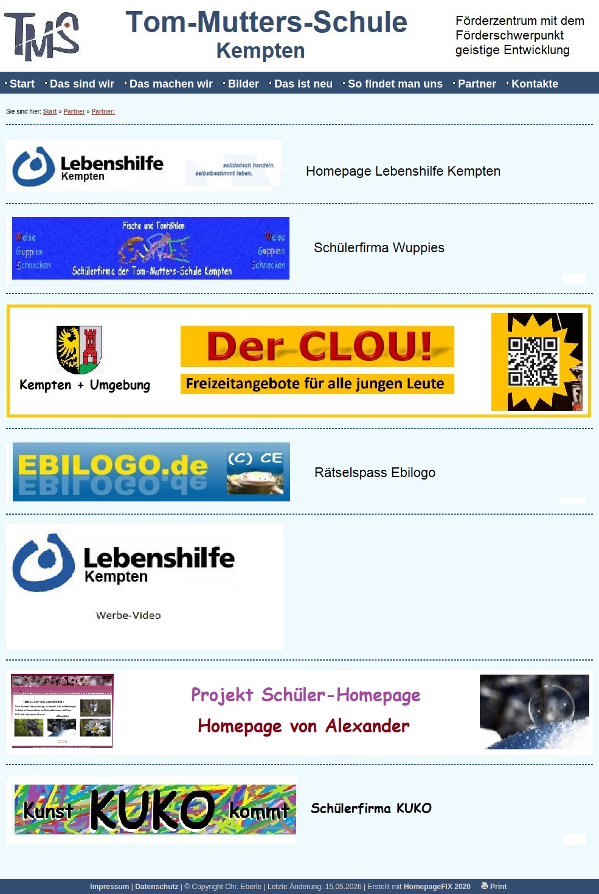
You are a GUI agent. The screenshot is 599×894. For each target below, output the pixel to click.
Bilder (243, 84)
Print (494, 886)
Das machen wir (171, 84)
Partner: (103, 111)
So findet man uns (395, 84)
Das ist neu (303, 84)
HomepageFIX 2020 (437, 886)
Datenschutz (156, 886)
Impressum (109, 886)
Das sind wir (82, 84)
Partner (477, 84)
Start (22, 84)
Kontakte (534, 84)
